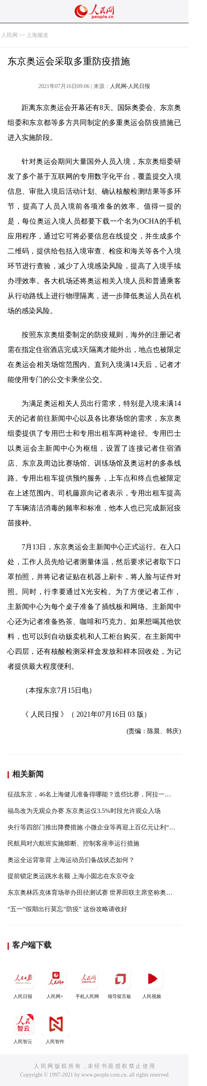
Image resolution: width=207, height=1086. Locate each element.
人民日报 (23, 982)
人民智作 (56, 1027)
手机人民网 (88, 982)
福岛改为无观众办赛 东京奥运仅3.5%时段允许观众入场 (83, 810)
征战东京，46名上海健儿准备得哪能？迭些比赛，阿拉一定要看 (95, 794)
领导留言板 (120, 982)
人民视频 (152, 982)
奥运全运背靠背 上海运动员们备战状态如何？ (71, 860)
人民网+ (56, 982)
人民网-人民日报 (130, 86)
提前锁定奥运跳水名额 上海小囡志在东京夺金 (71, 876)
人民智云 (23, 1027)
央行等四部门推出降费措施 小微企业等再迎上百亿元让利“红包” (95, 827)
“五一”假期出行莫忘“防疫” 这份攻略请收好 (67, 909)
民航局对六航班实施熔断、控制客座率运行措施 (73, 843)
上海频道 (37, 35)
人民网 (9, 35)
